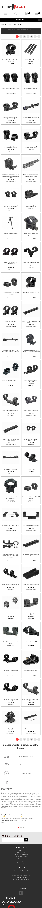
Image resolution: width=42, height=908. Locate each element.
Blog (20, 850)
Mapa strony (21, 852)
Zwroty (21, 860)
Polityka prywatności (21, 854)
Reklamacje (21, 863)
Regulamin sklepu (21, 856)
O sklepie (21, 858)
